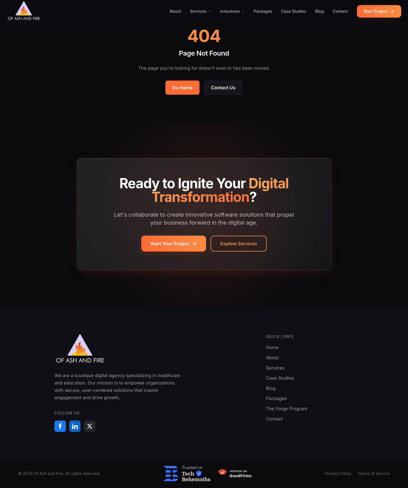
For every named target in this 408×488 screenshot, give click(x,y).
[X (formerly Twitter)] (89, 426)
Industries (232, 11)
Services (200, 11)
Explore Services (238, 243)
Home (272, 347)
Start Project (379, 11)
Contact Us (223, 87)
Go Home (182, 87)
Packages (263, 11)
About (175, 11)
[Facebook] (60, 426)
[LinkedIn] (75, 426)
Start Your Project (173, 243)
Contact (340, 11)
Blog (319, 11)
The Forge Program (286, 408)
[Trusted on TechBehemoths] (187, 473)
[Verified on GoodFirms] (238, 473)
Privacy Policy (338, 473)
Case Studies (293, 11)
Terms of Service (374, 473)
